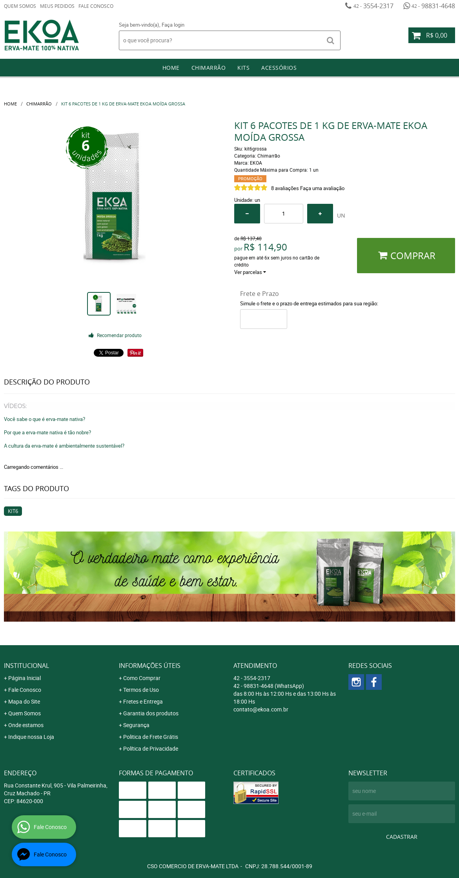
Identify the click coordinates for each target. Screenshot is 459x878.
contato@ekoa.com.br (260, 709)
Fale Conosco (95, 6)
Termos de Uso (141, 689)
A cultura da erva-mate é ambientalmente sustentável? (64, 445)
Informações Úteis (149, 665)
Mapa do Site (24, 701)
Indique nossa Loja (31, 736)
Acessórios (279, 67)
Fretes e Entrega (143, 701)
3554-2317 (373, 6)
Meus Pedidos (57, 6)
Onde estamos (26, 725)
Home (171, 67)
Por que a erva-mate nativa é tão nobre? (47, 432)
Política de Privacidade (150, 748)
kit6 (13, 511)
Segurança (136, 725)
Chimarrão (208, 67)
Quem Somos (20, 6)
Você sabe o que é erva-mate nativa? (44, 419)
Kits (243, 67)
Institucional (26, 665)
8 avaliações (285, 188)
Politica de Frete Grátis (150, 736)
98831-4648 (433, 6)
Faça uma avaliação (322, 188)
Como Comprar (141, 678)
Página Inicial (24, 678)
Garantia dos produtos (150, 713)
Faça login (173, 24)
